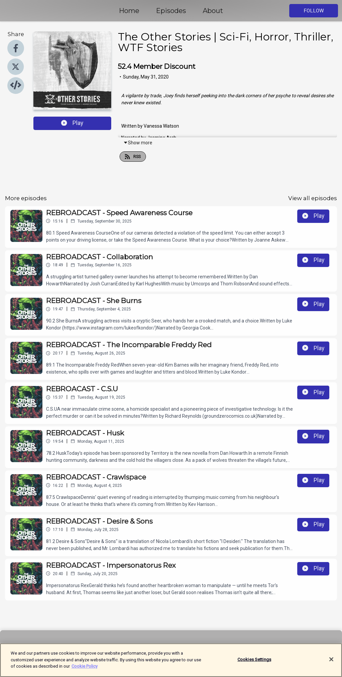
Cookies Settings (254, 662)
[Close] (331, 663)
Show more (137, 142)
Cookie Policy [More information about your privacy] (84, 669)
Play (72, 123)
